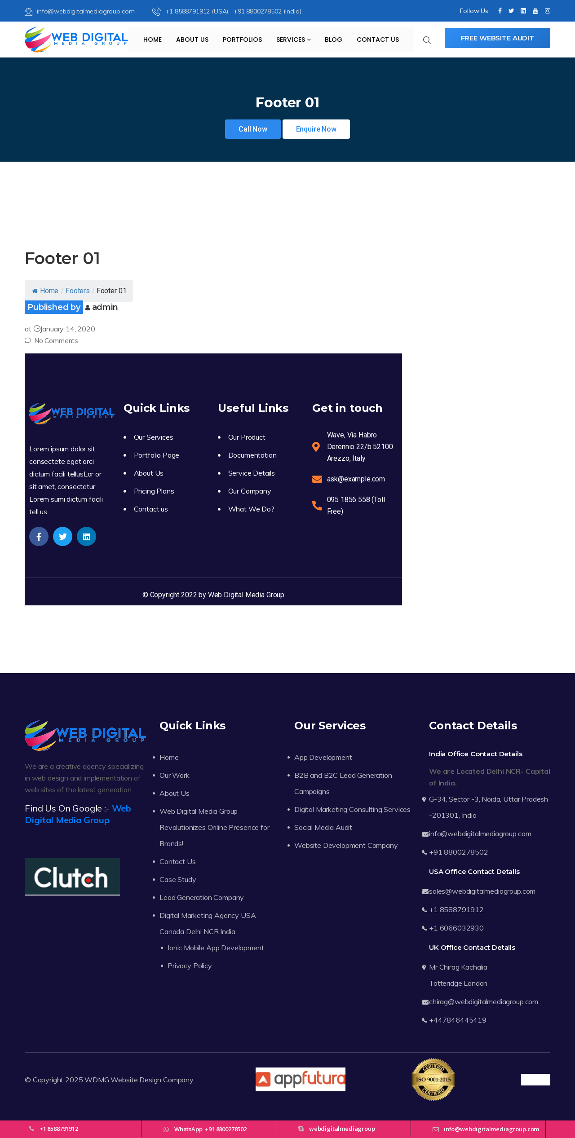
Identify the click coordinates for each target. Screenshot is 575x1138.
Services (293, 39)
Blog (333, 39)
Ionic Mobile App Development (216, 947)
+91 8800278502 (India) (267, 11)
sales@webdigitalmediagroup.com (482, 891)
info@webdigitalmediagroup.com (79, 11)
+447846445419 (458, 1019)
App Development (323, 757)
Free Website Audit (497, 38)
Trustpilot (535, 1079)
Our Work (174, 775)
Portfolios (242, 39)
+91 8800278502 (458, 851)
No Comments (51, 340)
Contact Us (378, 39)
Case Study (177, 879)
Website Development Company (346, 845)
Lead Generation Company (201, 897)
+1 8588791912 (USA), (191, 11)
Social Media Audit (323, 827)
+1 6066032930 (456, 927)
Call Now (253, 129)
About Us (192, 39)
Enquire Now (316, 129)
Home (152, 39)
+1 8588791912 (456, 909)
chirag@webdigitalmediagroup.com (483, 1001)
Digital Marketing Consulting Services (352, 809)
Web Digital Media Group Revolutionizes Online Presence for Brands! (214, 827)
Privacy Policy (190, 965)
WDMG (96, 1079)
